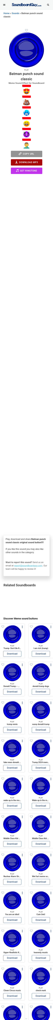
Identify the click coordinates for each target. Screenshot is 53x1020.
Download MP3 (26, 162)
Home (6, 13)
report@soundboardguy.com (28, 565)
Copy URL (26, 153)
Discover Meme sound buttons (20, 618)
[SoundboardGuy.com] (26, 4)
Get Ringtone (26, 170)
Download (12, 653)
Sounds (15, 13)
